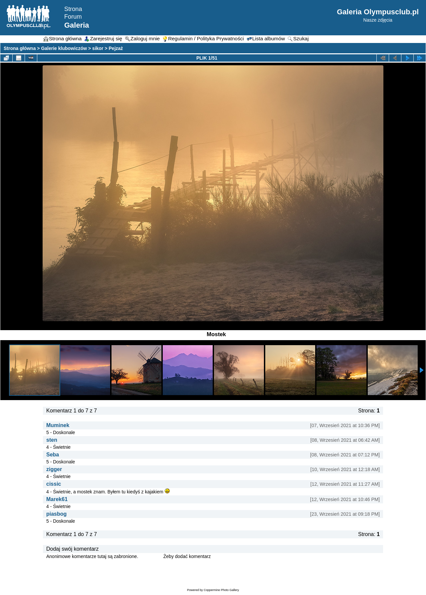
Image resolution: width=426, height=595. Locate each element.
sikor (97, 48)
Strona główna (20, 48)
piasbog (56, 514)
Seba (52, 454)
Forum (73, 16)
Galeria (76, 25)
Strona (73, 9)
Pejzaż (116, 48)
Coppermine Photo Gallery (221, 590)
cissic (53, 484)
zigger (54, 469)
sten (51, 440)
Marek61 (57, 499)
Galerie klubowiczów (64, 48)
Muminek (57, 425)
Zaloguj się (150, 556)
